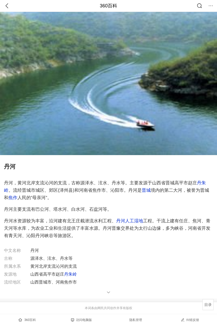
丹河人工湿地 (129, 220)
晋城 (146, 190)
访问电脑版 (81, 320)
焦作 (12, 197)
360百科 (108, 5)
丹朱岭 (70, 274)
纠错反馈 (190, 320)
